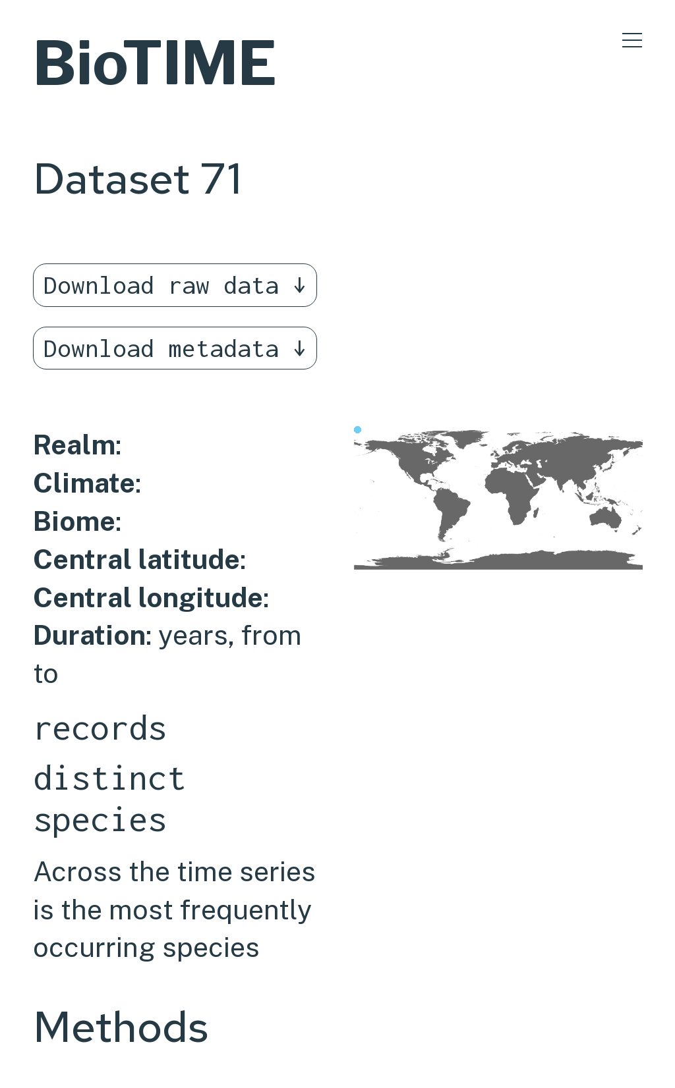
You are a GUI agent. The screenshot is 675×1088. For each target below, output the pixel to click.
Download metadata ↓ (175, 348)
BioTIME (155, 63)
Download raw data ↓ (175, 285)
